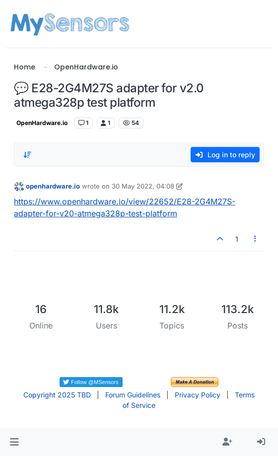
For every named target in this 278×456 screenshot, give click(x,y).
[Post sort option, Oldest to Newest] (27, 155)
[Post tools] (256, 239)
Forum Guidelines (132, 395)
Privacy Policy (197, 395)
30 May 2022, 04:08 (143, 186)
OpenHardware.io (42, 123)
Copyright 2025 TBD (57, 395)
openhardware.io (53, 186)
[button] (14, 442)
